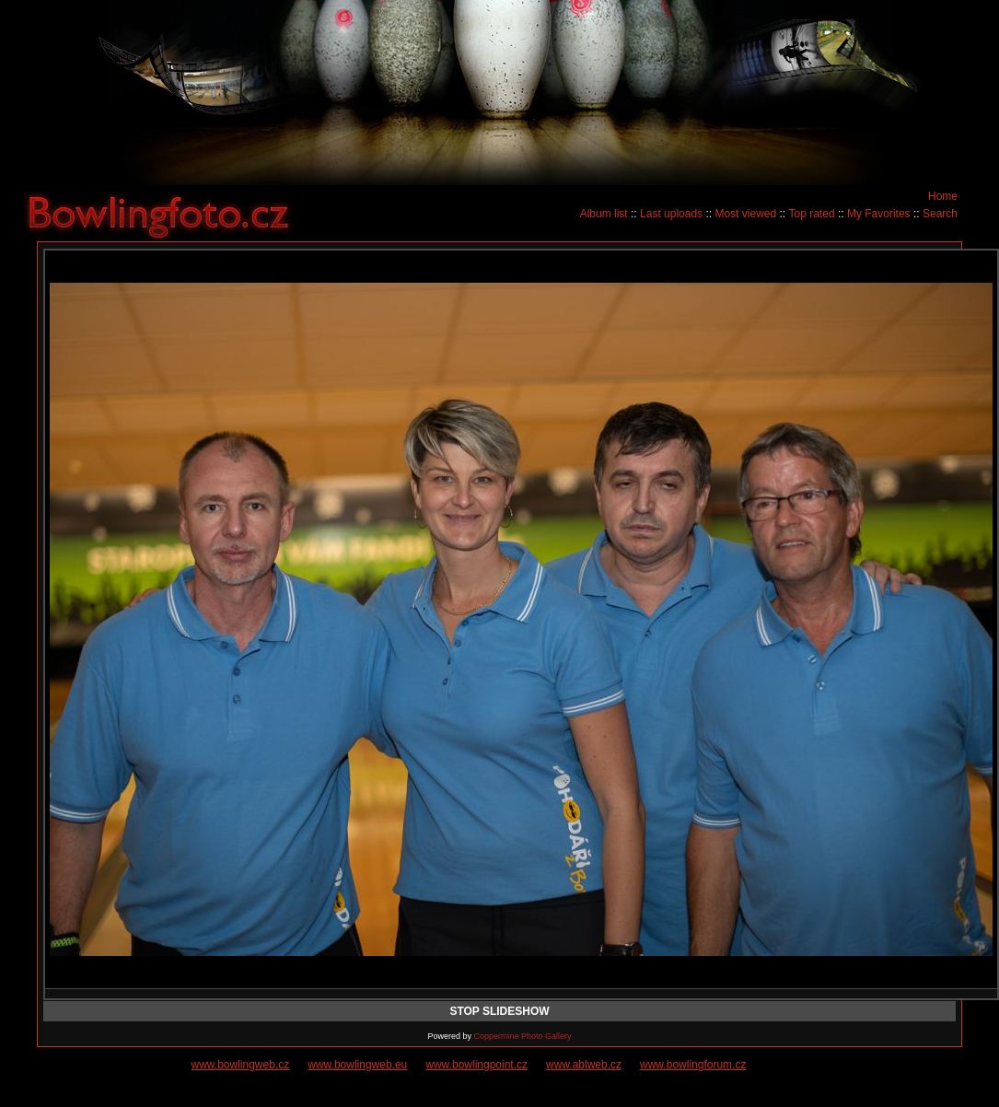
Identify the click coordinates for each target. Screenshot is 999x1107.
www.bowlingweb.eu (357, 1064)
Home (943, 196)
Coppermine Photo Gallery (522, 1036)
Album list (604, 213)
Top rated (812, 213)
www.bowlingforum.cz (693, 1064)
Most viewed (745, 213)
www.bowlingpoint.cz (476, 1064)
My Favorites (879, 213)
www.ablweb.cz (583, 1064)
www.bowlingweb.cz (241, 1064)
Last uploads (671, 213)
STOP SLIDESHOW (499, 1011)
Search (940, 213)
